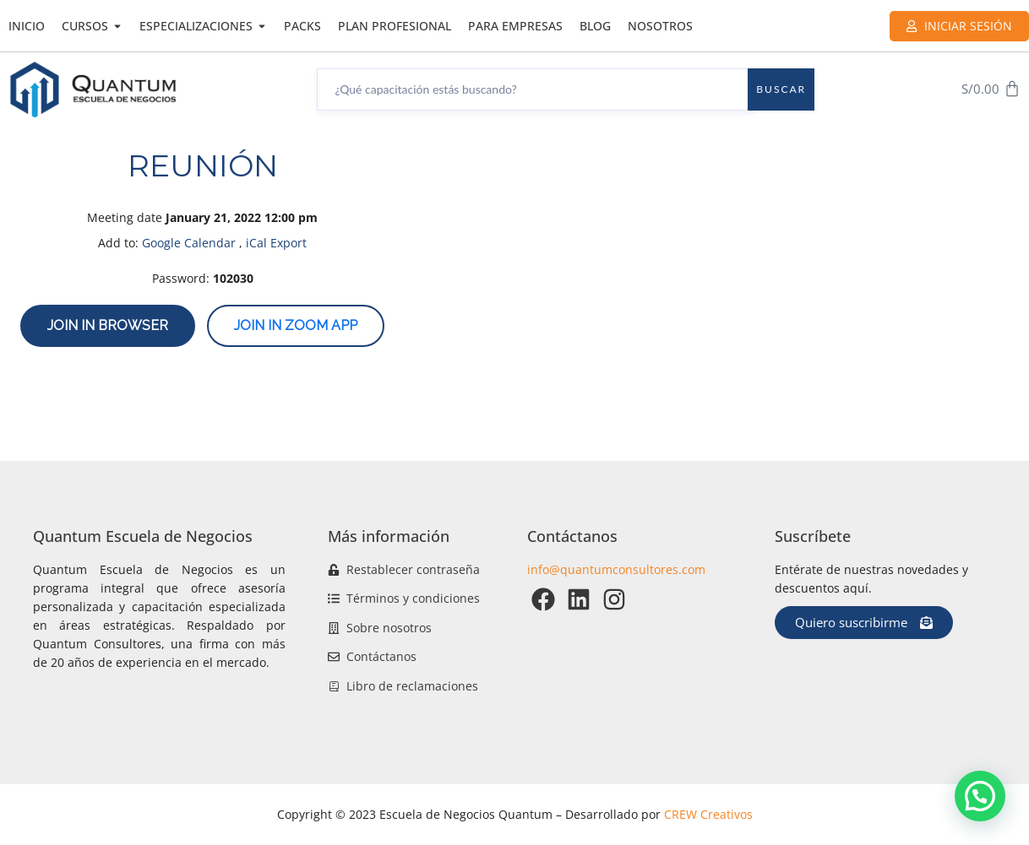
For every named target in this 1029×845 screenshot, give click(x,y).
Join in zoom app (295, 325)
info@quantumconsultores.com (616, 569)
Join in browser (107, 325)
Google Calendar (189, 243)
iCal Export (276, 243)
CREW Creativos (708, 814)
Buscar (781, 89)
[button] (980, 796)
